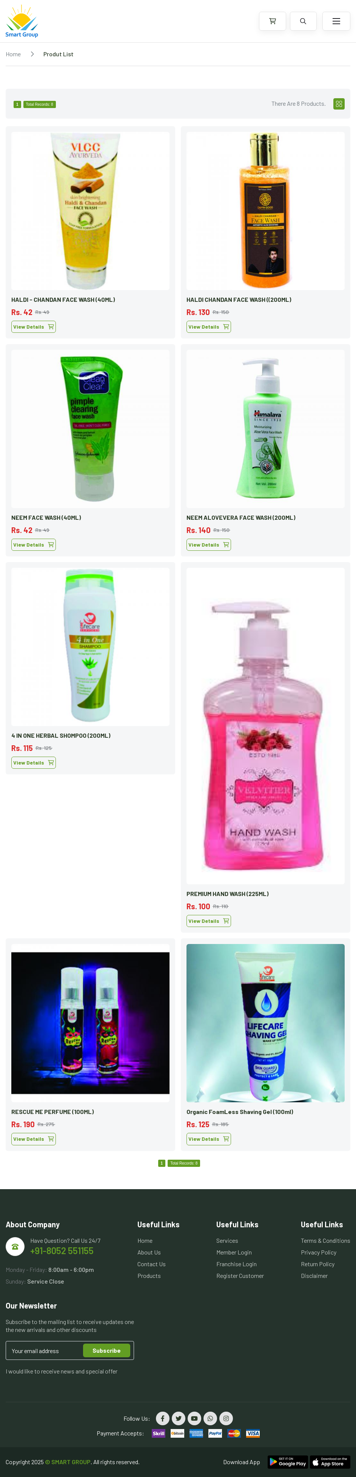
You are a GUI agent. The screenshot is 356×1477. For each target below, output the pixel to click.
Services (227, 1240)
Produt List (58, 53)
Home (13, 53)
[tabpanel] (178, 636)
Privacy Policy (318, 1252)
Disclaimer (314, 1275)
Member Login (234, 1252)
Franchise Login (236, 1263)
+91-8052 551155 (62, 1250)
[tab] (339, 104)
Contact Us (151, 1263)
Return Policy (317, 1263)
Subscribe (106, 1350)
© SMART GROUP (68, 1461)
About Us (149, 1252)
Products (149, 1275)
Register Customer (240, 1275)
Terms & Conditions (325, 1240)
